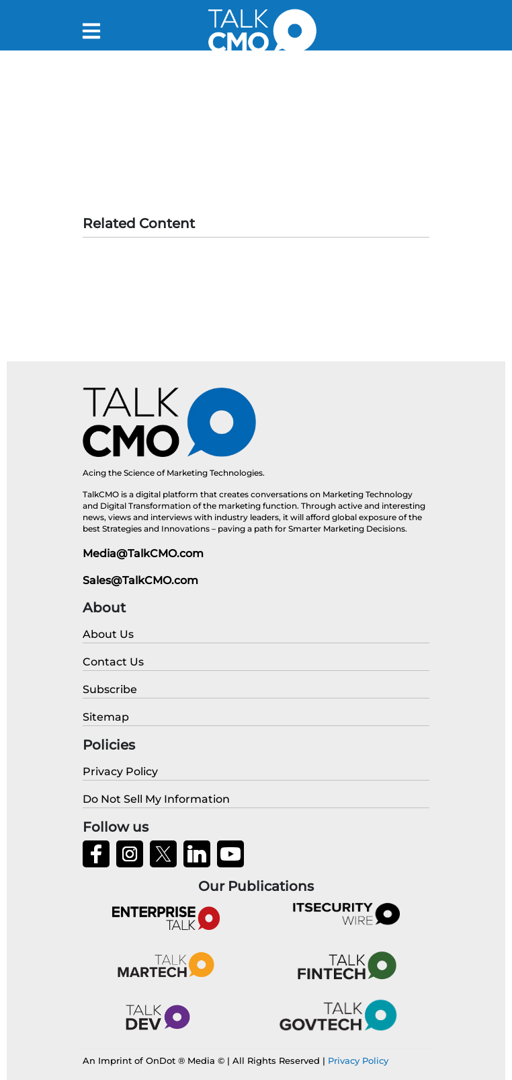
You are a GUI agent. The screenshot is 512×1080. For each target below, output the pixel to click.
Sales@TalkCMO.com (140, 580)
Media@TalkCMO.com (143, 553)
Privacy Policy (358, 1060)
